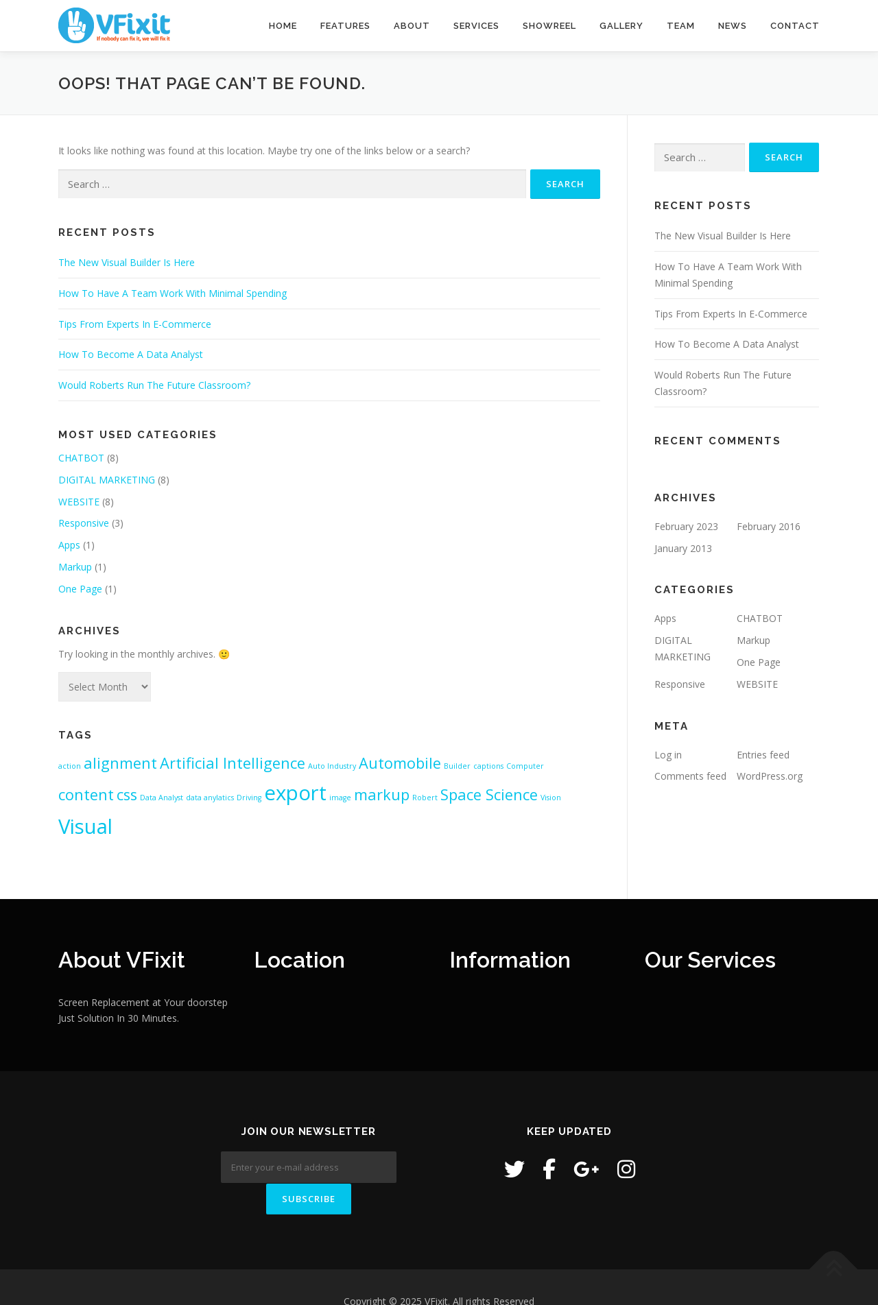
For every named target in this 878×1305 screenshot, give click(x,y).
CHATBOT (81, 457)
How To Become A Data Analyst (130, 354)
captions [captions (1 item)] (488, 766)
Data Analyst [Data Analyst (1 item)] (161, 797)
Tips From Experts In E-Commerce (134, 324)
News (732, 26)
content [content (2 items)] (86, 794)
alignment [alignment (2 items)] (120, 763)
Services (476, 26)
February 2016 (768, 526)
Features (345, 26)
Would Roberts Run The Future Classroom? (154, 385)
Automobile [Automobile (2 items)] (400, 763)
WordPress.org (770, 775)
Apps (69, 544)
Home (283, 26)
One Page (80, 588)
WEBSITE (78, 501)
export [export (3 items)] (295, 792)
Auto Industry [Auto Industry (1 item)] (332, 766)
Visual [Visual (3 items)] (85, 826)
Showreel (549, 26)
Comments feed (690, 775)
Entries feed (763, 754)
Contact (795, 26)
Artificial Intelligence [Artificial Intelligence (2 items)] (232, 763)
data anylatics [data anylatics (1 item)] (210, 797)
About (412, 26)
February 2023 (686, 526)
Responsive (83, 522)
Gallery (621, 26)
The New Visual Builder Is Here (126, 262)
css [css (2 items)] (127, 794)
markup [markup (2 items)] (382, 794)
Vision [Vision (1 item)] (551, 797)
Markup (75, 566)
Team (681, 26)
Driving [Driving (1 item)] (249, 797)
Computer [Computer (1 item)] (525, 766)
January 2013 (683, 548)
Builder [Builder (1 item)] (457, 766)
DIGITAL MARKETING (106, 479)
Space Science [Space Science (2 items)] (489, 794)
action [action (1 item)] (69, 766)
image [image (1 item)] (340, 797)
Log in (668, 754)
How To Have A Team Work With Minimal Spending (172, 293)
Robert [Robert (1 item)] (425, 797)
